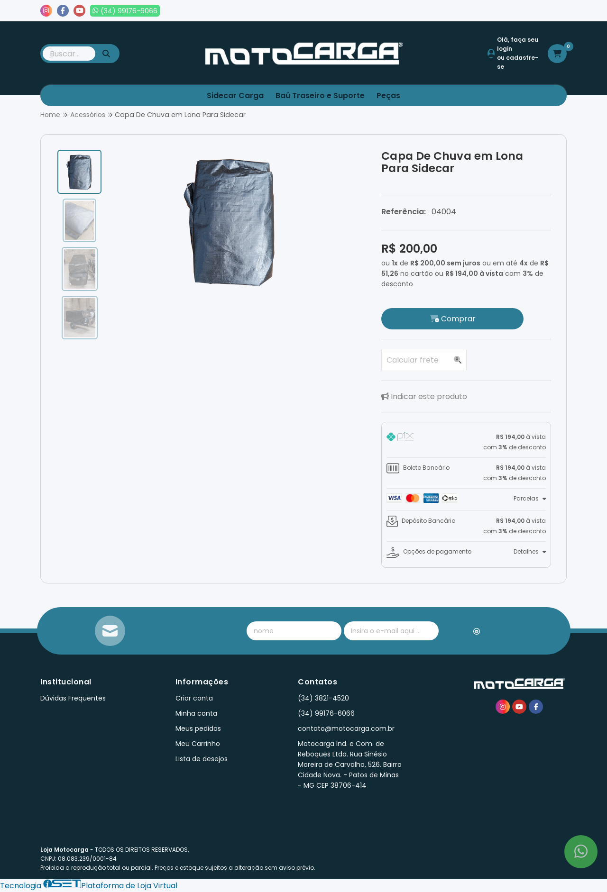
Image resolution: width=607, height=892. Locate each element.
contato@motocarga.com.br (346, 728)
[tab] (466, 442)
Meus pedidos (469, 11)
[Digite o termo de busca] (69, 53)
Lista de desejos (534, 11)
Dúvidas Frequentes (73, 698)
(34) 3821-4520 (323, 698)
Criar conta (194, 698)
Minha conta (196, 713)
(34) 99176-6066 (326, 713)
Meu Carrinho (197, 743)
